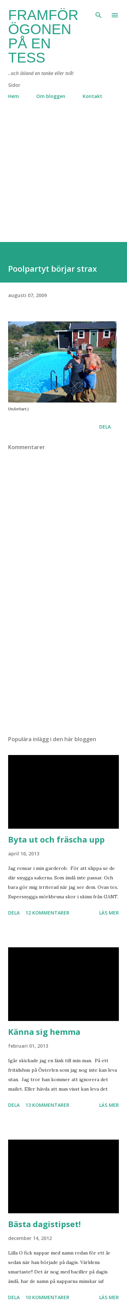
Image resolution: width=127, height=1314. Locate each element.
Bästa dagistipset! (44, 1224)
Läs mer (109, 912)
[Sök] (98, 12)
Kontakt (92, 96)
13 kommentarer (47, 1105)
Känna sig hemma (44, 1031)
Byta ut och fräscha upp (56, 839)
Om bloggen (50, 96)
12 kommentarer (47, 912)
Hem (13, 96)
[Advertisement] (63, 178)
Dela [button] (105, 426)
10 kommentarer (47, 1297)
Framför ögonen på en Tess (43, 36)
